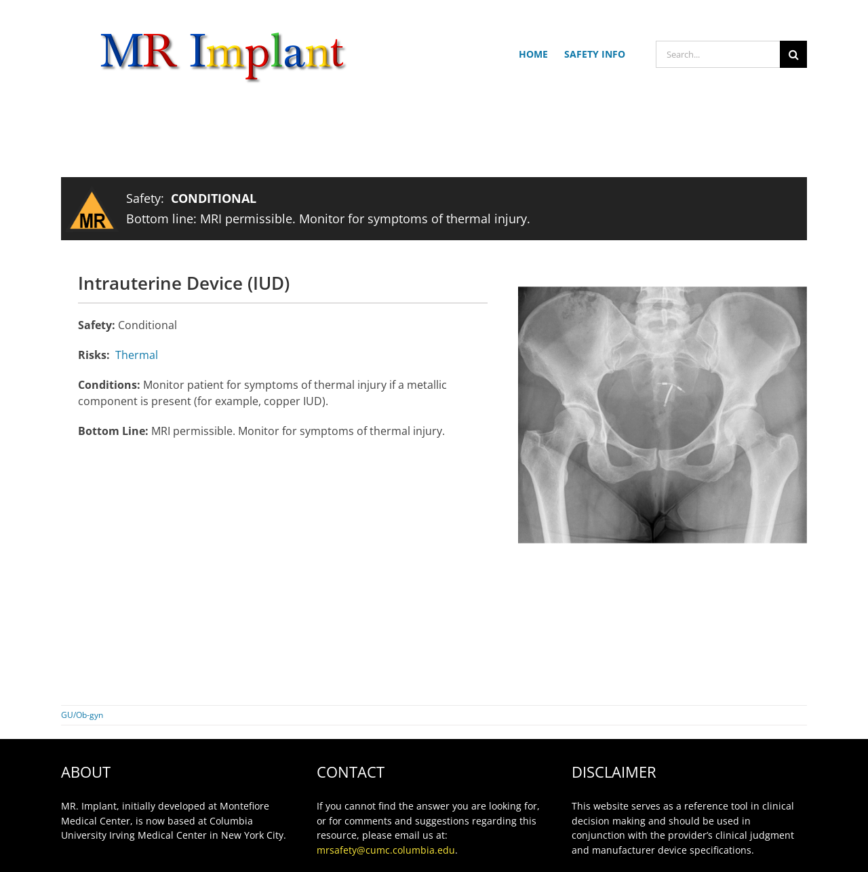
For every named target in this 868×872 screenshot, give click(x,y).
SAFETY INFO (594, 54)
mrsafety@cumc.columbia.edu (386, 849)
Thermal (136, 354)
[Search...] (718, 54)
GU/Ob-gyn (82, 715)
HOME (533, 54)
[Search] (793, 54)
